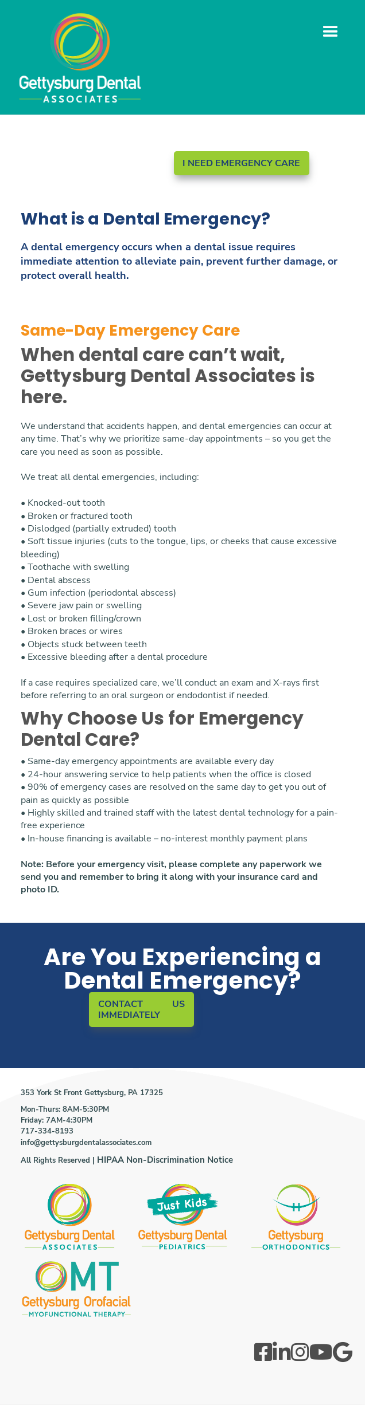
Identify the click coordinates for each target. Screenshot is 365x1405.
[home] (80, 65)
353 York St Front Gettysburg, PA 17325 (92, 1093)
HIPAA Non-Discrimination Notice (165, 1160)
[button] (330, 32)
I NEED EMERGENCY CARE (241, 163)
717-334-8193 (47, 1131)
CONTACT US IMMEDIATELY (141, 1009)
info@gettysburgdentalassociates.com (86, 1143)
